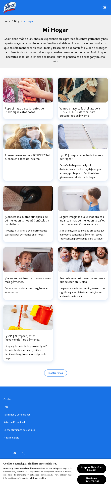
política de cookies (37, 478)
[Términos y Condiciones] (17, 414)
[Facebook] (6, 453)
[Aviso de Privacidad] (14, 422)
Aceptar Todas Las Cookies (91, 468)
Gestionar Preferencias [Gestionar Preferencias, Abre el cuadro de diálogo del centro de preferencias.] (91, 479)
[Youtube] (14, 453)
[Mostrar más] (55, 373)
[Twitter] (23, 453)
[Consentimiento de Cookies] (19, 430)
